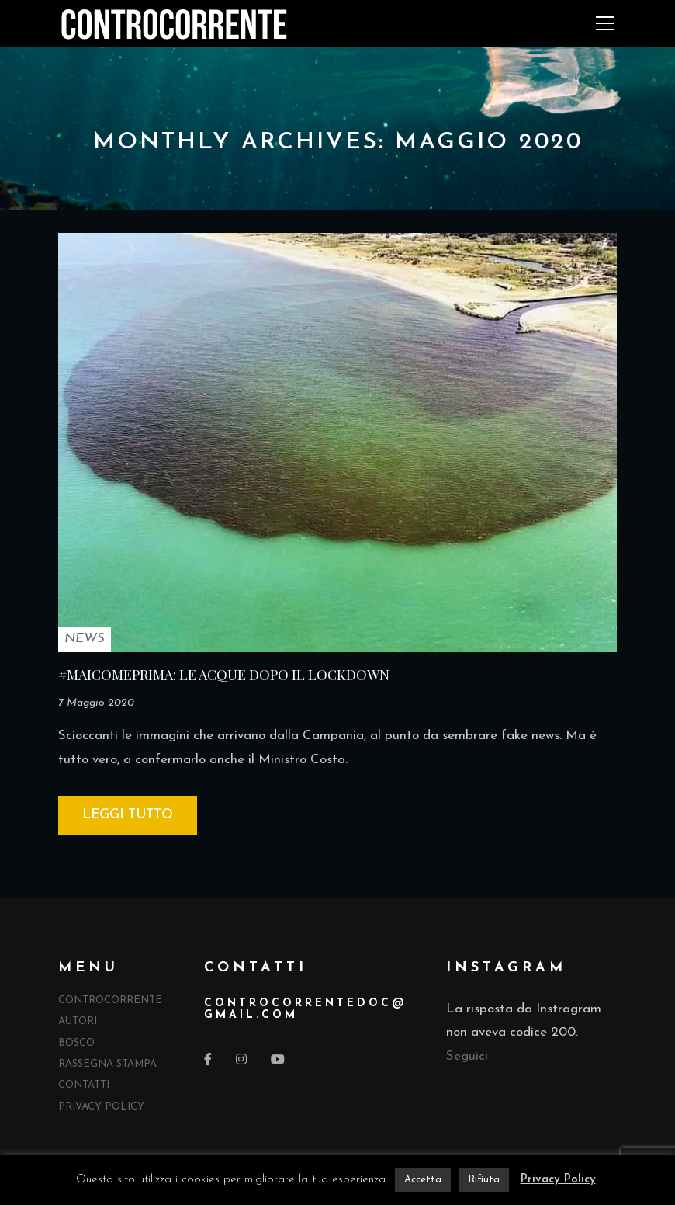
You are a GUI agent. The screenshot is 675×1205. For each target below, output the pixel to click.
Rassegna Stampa (107, 1064)
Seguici (467, 1056)
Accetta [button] (422, 1180)
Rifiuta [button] (484, 1180)
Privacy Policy (101, 1107)
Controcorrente (110, 1000)
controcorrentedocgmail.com (304, 1009)
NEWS (84, 638)
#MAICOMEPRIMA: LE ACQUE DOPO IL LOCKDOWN (223, 674)
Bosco (76, 1043)
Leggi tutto (127, 814)
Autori (77, 1021)
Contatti (83, 1085)
